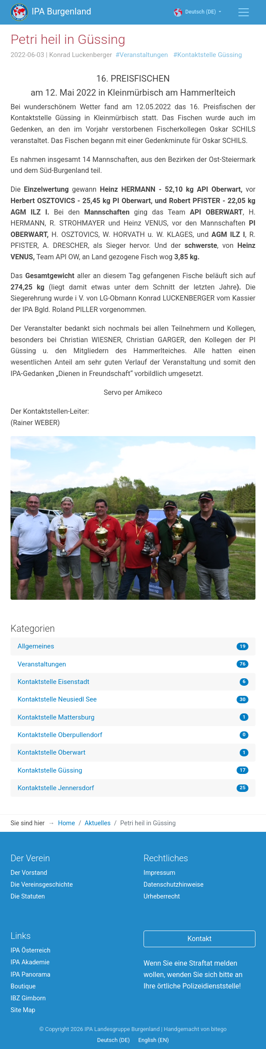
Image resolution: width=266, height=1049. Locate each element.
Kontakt (199, 938)
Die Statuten (28, 896)
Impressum (159, 873)
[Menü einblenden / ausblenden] (243, 12)
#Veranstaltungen (141, 55)
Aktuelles (98, 823)
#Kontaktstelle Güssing (207, 55)
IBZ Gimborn (28, 998)
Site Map (23, 1010)
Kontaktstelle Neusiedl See (57, 699)
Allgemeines (36, 646)
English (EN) (153, 1040)
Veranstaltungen (42, 664)
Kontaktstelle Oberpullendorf (60, 735)
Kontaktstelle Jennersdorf (56, 788)
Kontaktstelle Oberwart (52, 752)
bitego (219, 1029)
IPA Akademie (30, 962)
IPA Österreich (30, 950)
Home (66, 823)
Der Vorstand (29, 873)
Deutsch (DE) (199, 12)
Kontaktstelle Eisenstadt (54, 682)
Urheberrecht (162, 896)
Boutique (23, 986)
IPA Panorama (30, 974)
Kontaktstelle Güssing (50, 770)
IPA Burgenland (51, 12)
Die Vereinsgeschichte (42, 884)
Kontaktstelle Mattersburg (56, 717)
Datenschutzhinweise (174, 884)
